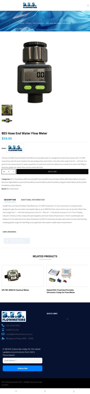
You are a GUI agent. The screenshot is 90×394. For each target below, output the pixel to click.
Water (28, 23)
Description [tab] (10, 199)
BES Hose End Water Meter (55, 179)
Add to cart (52, 171)
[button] (67, 319)
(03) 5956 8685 (13, 325)
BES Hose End (38, 23)
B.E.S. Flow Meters (17, 179)
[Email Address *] (22, 360)
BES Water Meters (72, 179)
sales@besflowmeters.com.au (19, 334)
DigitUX (6, 385)
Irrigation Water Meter (68, 182)
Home (22, 23)
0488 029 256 (12, 329)
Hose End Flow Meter (27, 182)
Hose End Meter (41, 182)
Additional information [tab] (33, 199)
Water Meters (16, 185)
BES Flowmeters (13, 189)
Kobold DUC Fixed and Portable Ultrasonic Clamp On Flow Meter (61, 291)
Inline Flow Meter (53, 182)
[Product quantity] (8, 171)
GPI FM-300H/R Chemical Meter (15, 290)
